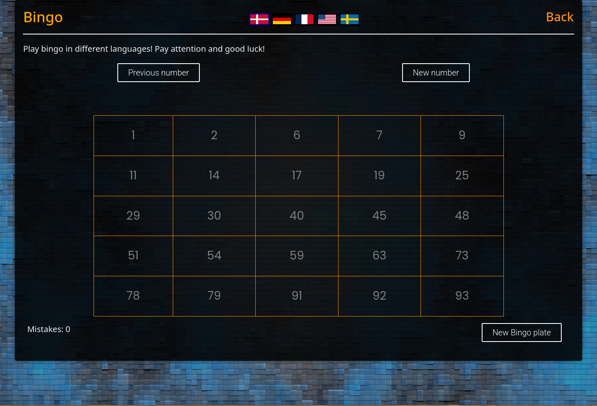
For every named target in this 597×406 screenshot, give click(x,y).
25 (462, 175)
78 (133, 296)
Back (560, 16)
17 (297, 175)
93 (462, 296)
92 (380, 296)
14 (214, 175)
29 (133, 216)
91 (296, 296)
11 (133, 175)
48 (462, 216)
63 (380, 256)
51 (133, 256)
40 (297, 216)
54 (214, 256)
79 (214, 296)
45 (379, 216)
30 (214, 216)
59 (297, 256)
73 (462, 256)
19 (379, 175)
